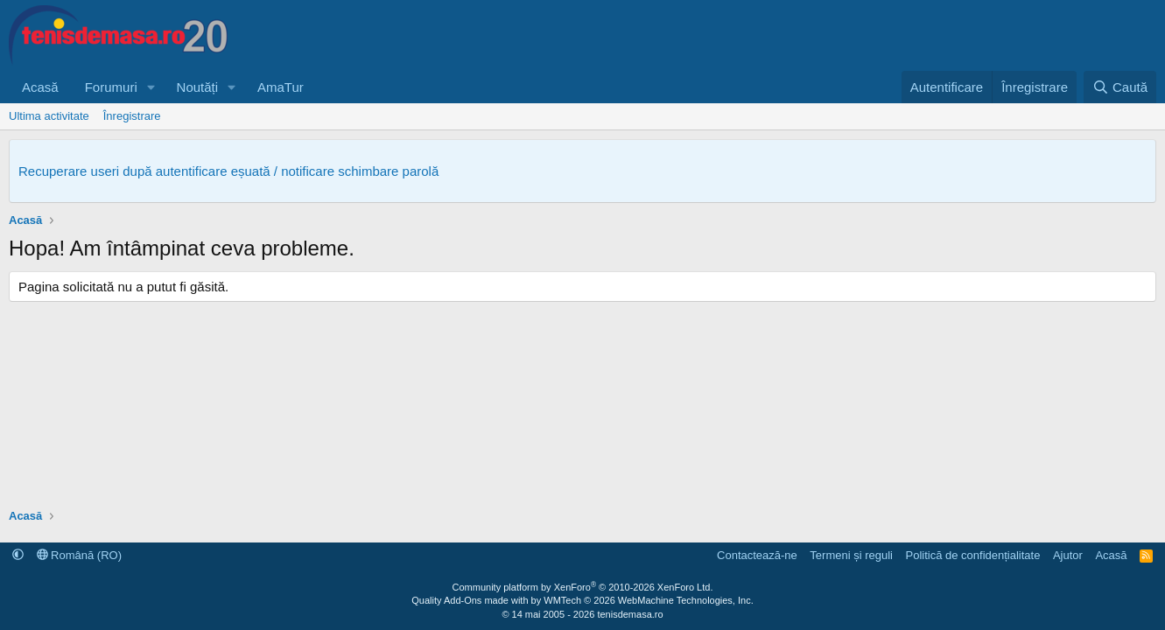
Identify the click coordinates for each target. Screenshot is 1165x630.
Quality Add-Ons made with (470, 600)
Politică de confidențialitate (972, 555)
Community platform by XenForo (583, 587)
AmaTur (280, 87)
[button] (151, 87)
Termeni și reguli (851, 555)
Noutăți (198, 87)
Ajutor (1068, 555)
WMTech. (648, 600)
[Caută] (1120, 87)
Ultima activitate (49, 115)
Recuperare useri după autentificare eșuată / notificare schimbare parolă (228, 171)
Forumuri (111, 87)
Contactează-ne (757, 555)
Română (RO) (80, 555)
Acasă (40, 87)
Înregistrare (132, 115)
